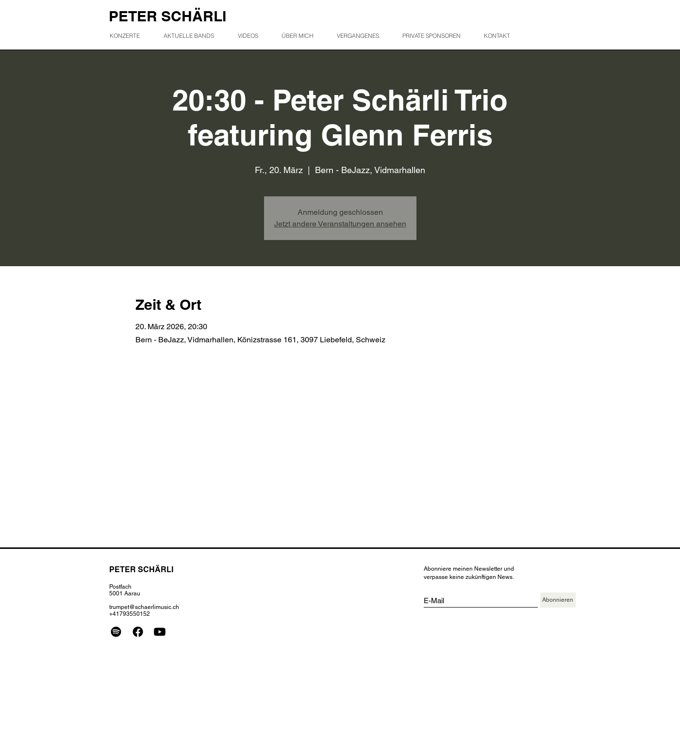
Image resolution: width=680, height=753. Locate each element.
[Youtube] (159, 632)
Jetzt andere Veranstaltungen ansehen (340, 223)
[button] (362, 35)
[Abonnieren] (558, 600)
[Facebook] (138, 632)
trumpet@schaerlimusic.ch (144, 607)
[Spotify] (116, 632)
